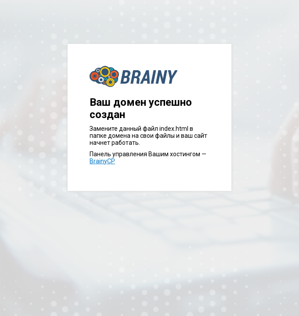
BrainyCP (102, 161)
